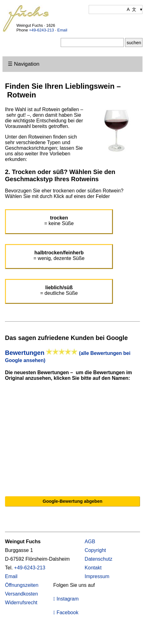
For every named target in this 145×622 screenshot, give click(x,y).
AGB (90, 541)
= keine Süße (59, 220)
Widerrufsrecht (21, 602)
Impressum (97, 576)
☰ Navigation (23, 64)
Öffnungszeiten (21, 585)
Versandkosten (21, 593)
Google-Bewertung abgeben (72, 501)
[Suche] (92, 42)
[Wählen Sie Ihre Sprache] (116, 9)
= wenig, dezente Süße (59, 255)
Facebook (65, 612)
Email (62, 30)
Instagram (65, 598)
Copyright (95, 550)
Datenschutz (98, 559)
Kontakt (93, 567)
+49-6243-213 (41, 30)
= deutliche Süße (59, 290)
